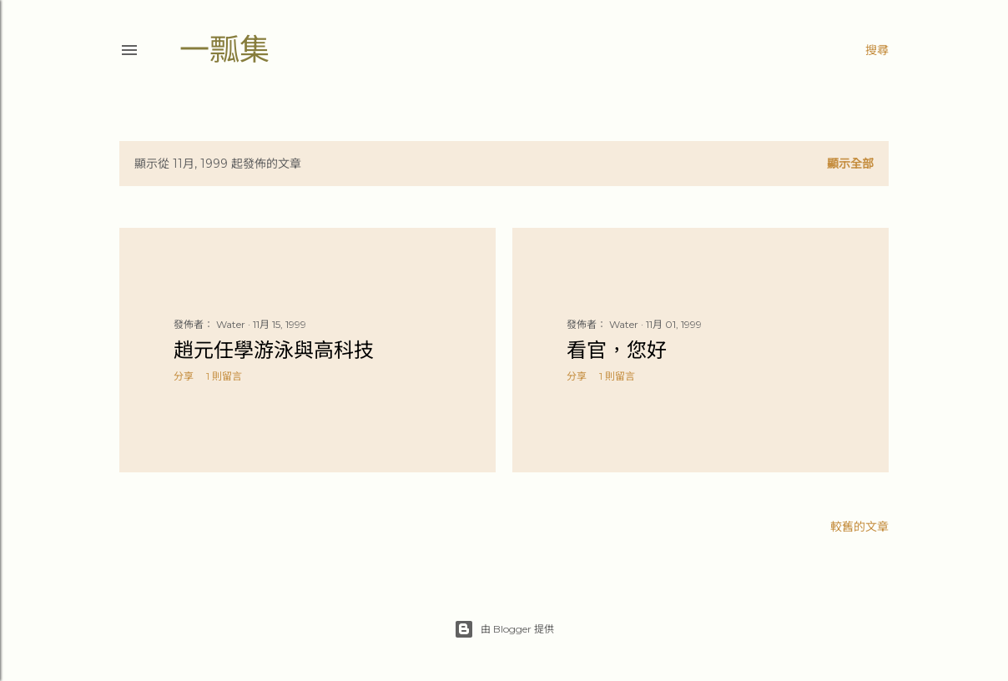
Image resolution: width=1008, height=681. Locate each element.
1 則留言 (224, 376)
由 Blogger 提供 (504, 629)
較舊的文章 (859, 526)
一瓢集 (224, 49)
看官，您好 (617, 350)
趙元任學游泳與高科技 (274, 350)
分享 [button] (184, 376)
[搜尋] (877, 50)
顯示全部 (850, 163)
